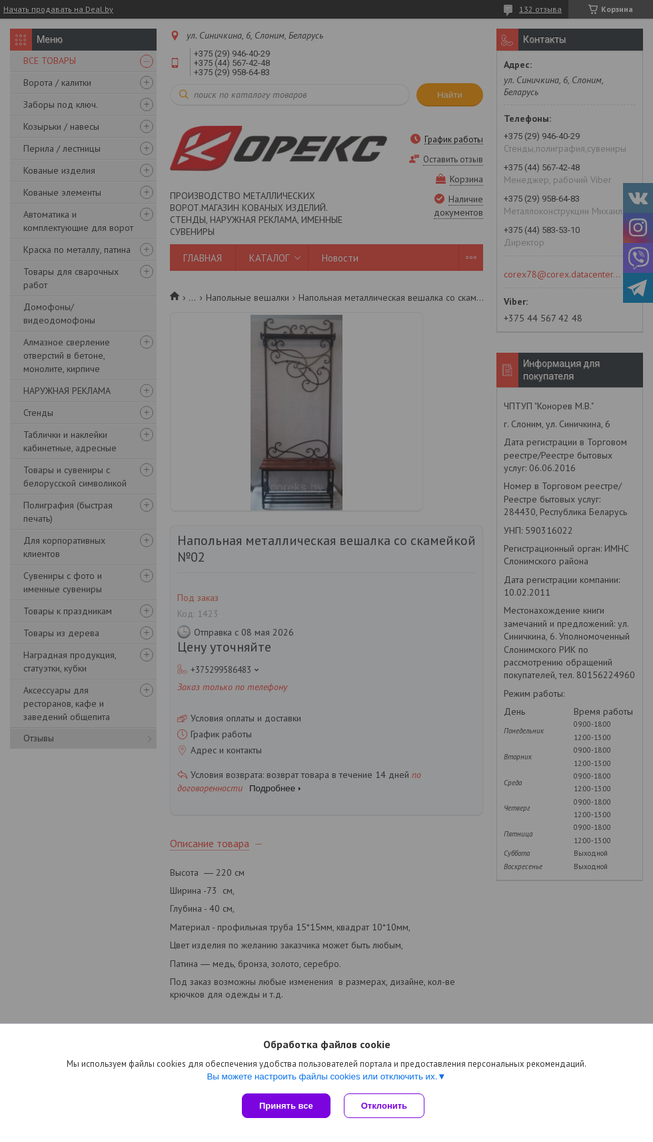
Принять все (286, 1106)
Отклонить (384, 1106)
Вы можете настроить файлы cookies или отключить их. (322, 1076)
